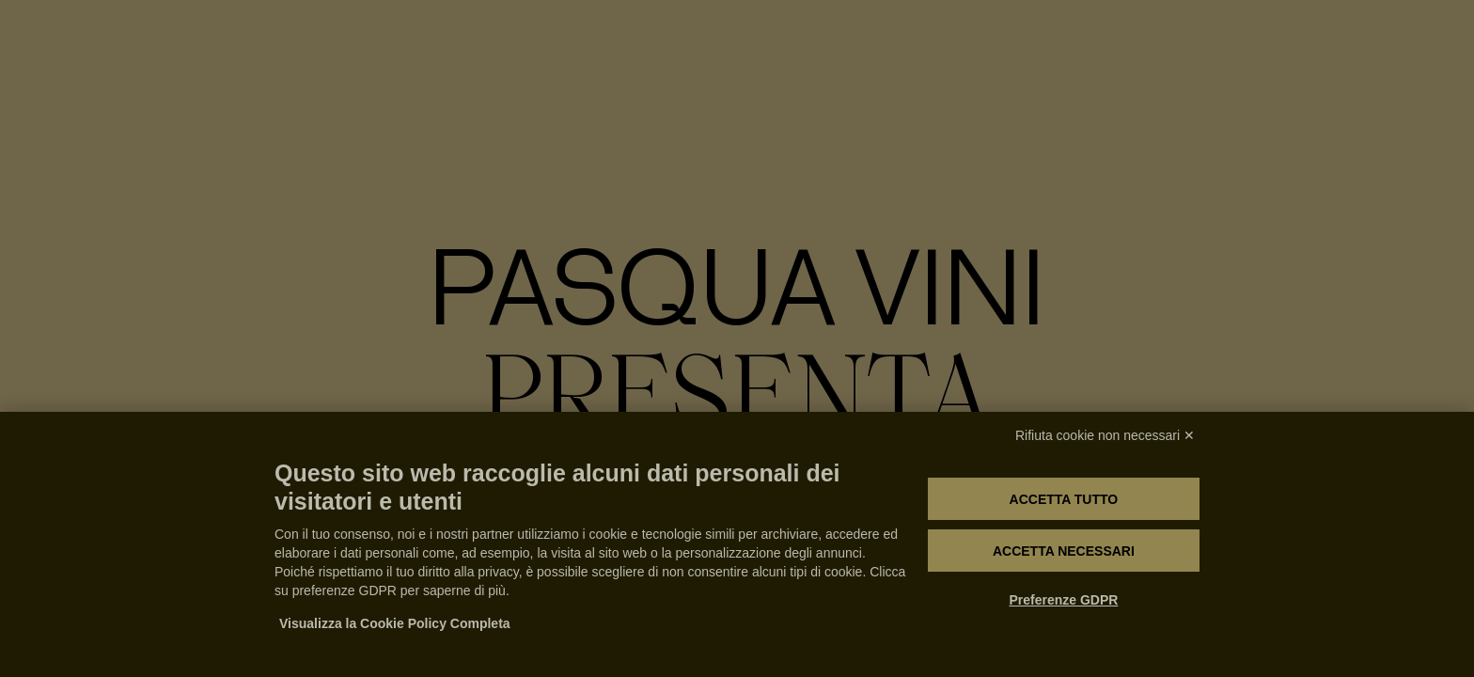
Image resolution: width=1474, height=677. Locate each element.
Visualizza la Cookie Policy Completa (394, 623)
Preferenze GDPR (1063, 599)
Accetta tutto (1064, 499)
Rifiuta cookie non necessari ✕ (1105, 435)
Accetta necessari (1064, 551)
